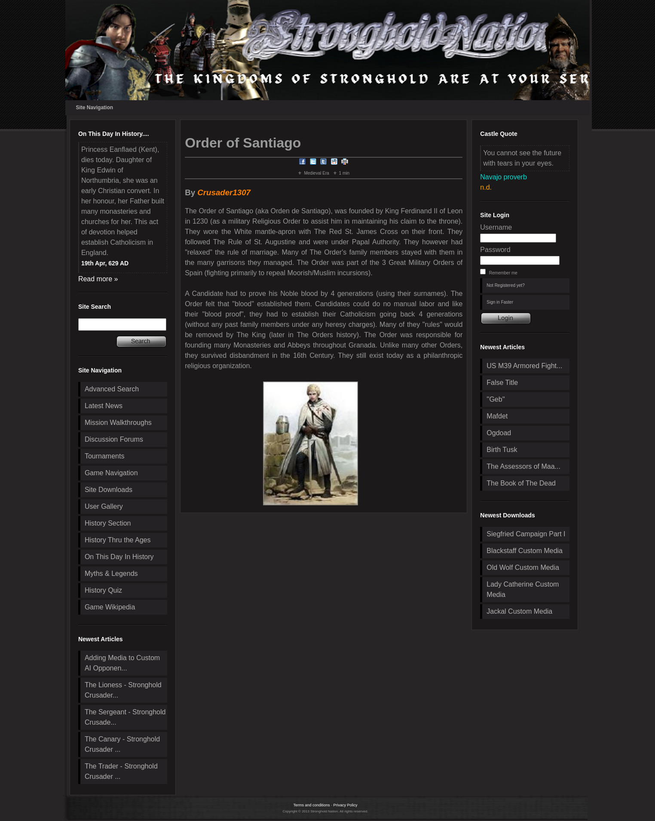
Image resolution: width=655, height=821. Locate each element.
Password (495, 249)
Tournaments (105, 456)
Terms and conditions (311, 805)
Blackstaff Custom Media (525, 550)
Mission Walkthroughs (118, 422)
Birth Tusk (502, 449)
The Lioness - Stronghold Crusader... (123, 690)
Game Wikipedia (110, 607)
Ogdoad (499, 433)
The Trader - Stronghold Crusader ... (121, 771)
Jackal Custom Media (519, 611)
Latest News (103, 405)
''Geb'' (496, 399)
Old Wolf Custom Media (523, 567)
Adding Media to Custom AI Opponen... (122, 663)
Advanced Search (112, 389)
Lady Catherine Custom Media (523, 589)
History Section (108, 523)
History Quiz (103, 590)
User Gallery (104, 506)
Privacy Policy (346, 805)
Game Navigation (111, 473)
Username (496, 227)
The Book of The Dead (521, 483)
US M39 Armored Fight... (524, 365)
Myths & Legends (111, 573)
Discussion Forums (114, 439)
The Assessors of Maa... (523, 466)
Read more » (98, 279)
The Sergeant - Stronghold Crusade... (125, 717)
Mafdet (497, 416)
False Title (502, 382)
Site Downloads (108, 489)
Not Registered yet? (505, 285)
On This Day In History (119, 556)
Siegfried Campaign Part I (526, 534)
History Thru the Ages (118, 540)
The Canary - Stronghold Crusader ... (122, 744)
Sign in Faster (500, 302)
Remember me (503, 273)
